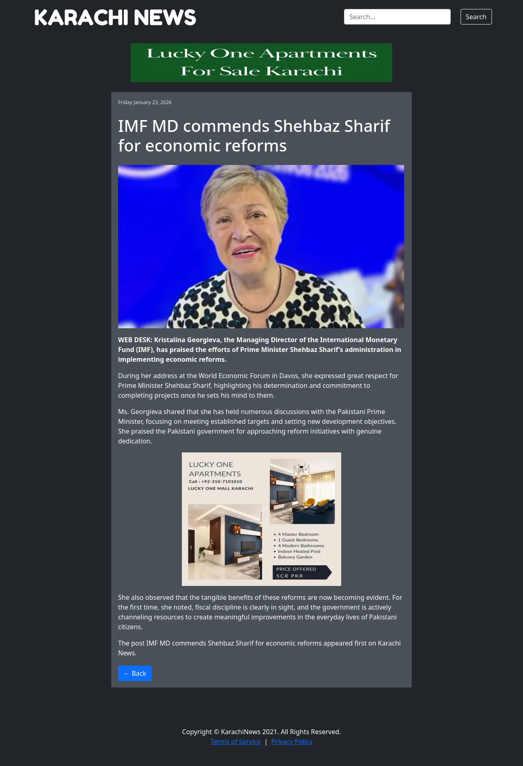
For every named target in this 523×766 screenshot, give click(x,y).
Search (476, 16)
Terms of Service (235, 741)
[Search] (397, 16)
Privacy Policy (292, 741)
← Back (134, 673)
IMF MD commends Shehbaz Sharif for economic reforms (234, 643)
